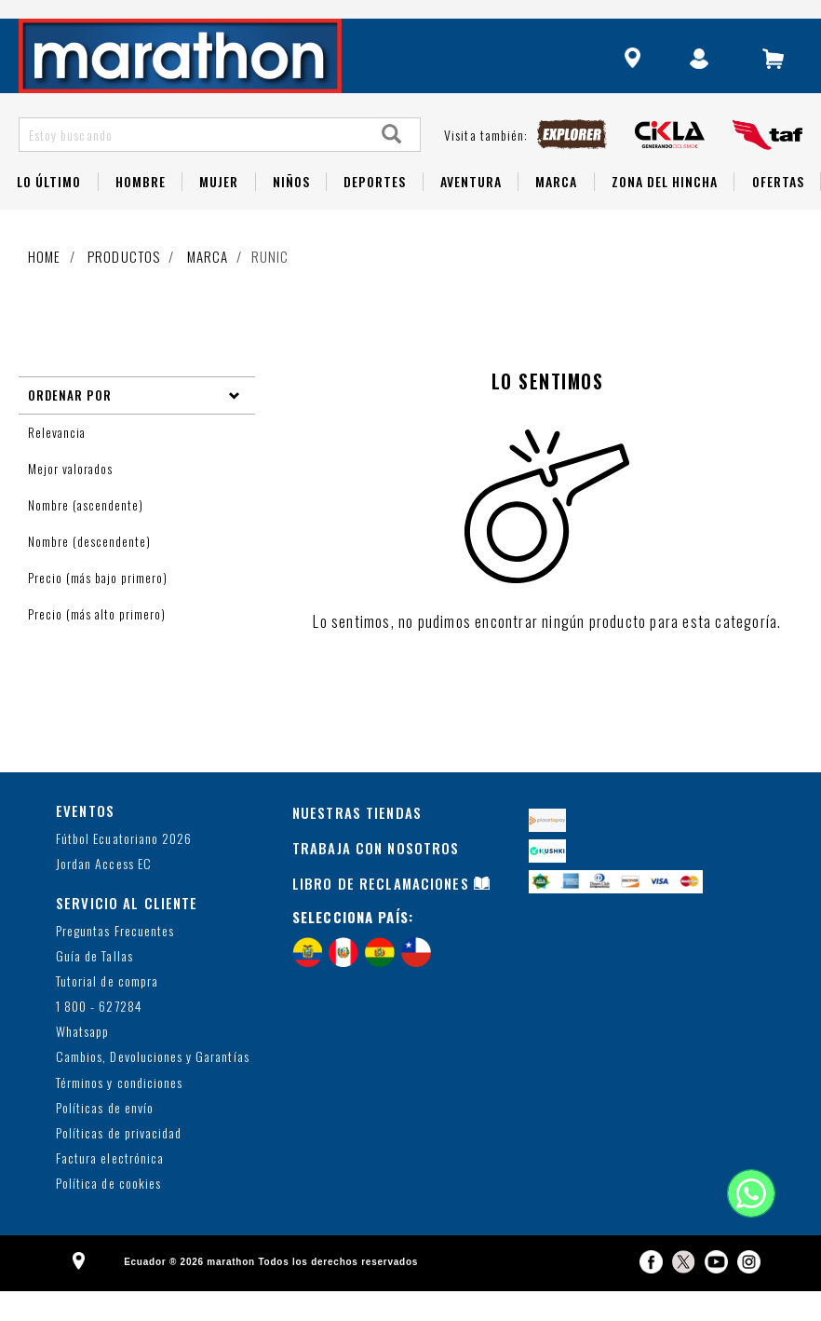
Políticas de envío (105, 1139)
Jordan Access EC (104, 895)
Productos (123, 287)
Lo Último (49, 212)
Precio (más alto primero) (98, 644)
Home (44, 287)
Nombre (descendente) (91, 572)
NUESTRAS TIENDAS (357, 843)
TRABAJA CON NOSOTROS (376, 878)
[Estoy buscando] (192, 165)
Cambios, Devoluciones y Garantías (152, 1088)
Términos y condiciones (119, 1114)
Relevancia (58, 463)
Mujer (218, 212)
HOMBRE (140, 212)
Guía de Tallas (94, 987)
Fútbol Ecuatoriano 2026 (124, 870)
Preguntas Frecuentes (115, 961)
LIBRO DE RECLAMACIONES (380, 914)
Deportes (374, 212)
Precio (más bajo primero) (99, 608)
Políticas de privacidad (119, 1164)
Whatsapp (82, 1062)
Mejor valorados (72, 499)
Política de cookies (108, 1214)
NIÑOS (291, 212)
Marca (556, 212)
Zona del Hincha (665, 212)
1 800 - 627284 (99, 1037)
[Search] (392, 165)
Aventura (471, 212)
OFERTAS (778, 212)
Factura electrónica (110, 1189)
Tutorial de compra (107, 1012)
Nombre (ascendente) (87, 535)
